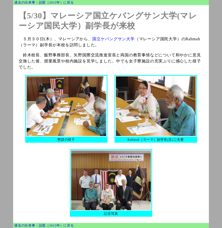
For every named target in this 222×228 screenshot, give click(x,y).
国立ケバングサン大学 (113, 39)
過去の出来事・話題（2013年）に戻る (44, 2)
